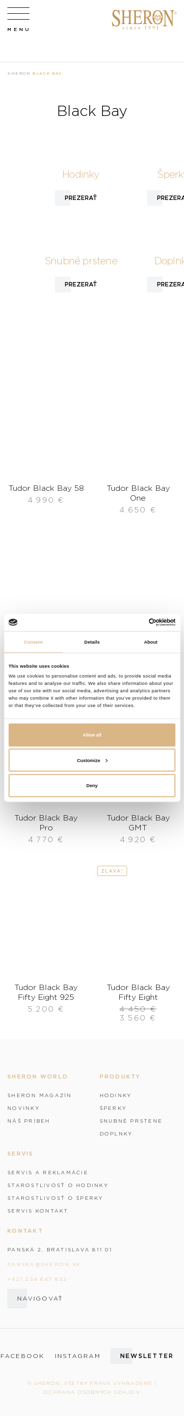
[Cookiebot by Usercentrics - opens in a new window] (133, 622)
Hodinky (116, 1095)
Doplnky (116, 1133)
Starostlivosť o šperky (55, 1198)
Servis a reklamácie (47, 1172)
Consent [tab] (33, 642)
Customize (92, 760)
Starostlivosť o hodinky (57, 1185)
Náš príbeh (29, 1121)
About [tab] (151, 642)
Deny (92, 785)
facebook (22, 1356)
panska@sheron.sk (43, 1264)
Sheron (19, 73)
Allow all (92, 735)
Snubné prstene (131, 1121)
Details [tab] (92, 642)
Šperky (113, 1108)
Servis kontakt (38, 1211)
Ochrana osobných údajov (92, 1392)
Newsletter (147, 1355)
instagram (78, 1356)
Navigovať (40, 1298)
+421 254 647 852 (37, 1279)
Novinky (23, 1108)
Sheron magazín (39, 1095)
